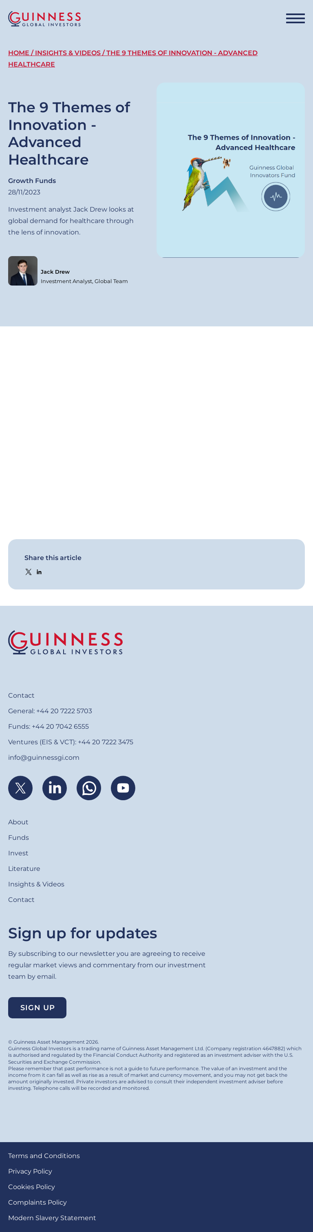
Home (18, 53)
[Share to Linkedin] (39, 572)
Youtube (123, 788)
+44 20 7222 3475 (105, 742)
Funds (18, 837)
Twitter (20, 788)
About (18, 822)
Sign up (37, 1007)
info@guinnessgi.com (43, 757)
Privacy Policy (30, 1171)
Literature (24, 869)
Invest (18, 853)
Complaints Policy (37, 1202)
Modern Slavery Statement (52, 1218)
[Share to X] (28, 572)
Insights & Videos (68, 53)
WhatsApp (89, 788)
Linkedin (54, 788)
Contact (21, 695)
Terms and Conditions (44, 1156)
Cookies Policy (31, 1187)
